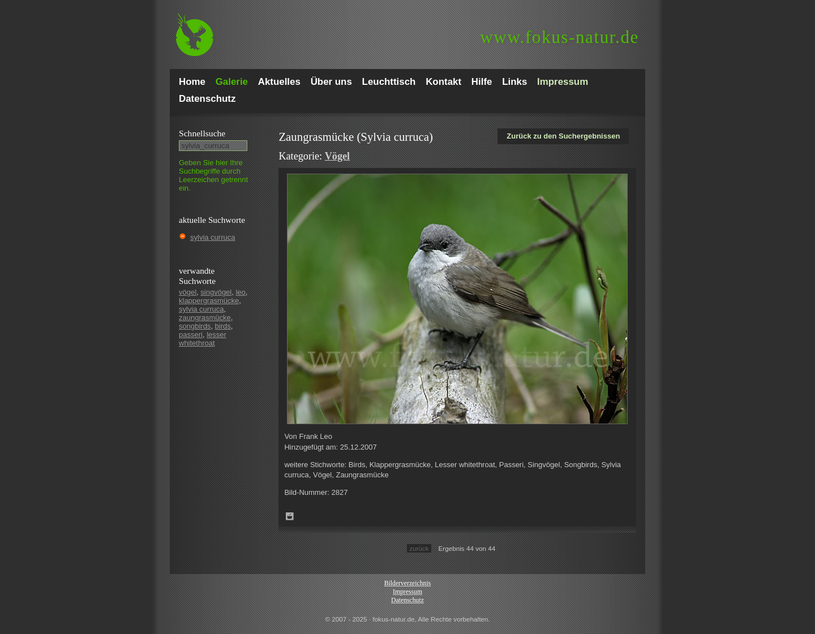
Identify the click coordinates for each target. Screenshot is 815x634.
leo (240, 292)
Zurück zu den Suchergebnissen (563, 136)
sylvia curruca (212, 237)
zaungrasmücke (205, 317)
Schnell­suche (202, 133)
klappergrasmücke (209, 300)
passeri (191, 334)
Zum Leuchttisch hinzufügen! (290, 516)
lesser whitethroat (202, 338)
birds (223, 326)
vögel (187, 292)
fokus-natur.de (559, 37)
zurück (418, 548)
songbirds (195, 326)
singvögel (215, 292)
